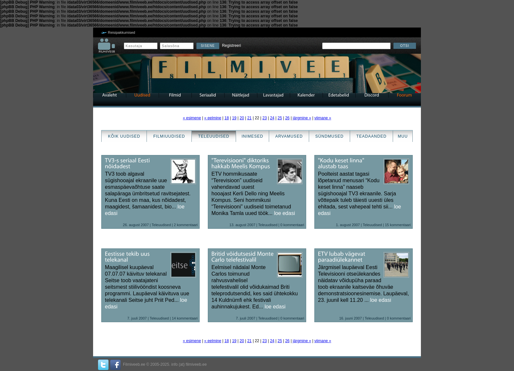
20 (242, 118)
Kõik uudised (124, 136)
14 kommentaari (185, 318)
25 (280, 118)
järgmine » (302, 118)
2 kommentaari (186, 225)
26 (287, 118)
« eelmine (212, 118)
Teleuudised (213, 136)
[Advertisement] (19, 185)
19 (234, 118)
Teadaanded (371, 136)
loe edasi (284, 213)
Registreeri (231, 45)
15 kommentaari (398, 225)
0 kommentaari (292, 225)
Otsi (404, 46)
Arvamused (289, 136)
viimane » (322, 118)
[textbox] (356, 46)
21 (249, 118)
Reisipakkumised (121, 32)
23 (264, 118)
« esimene (192, 118)
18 (227, 118)
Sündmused (329, 136)
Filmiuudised (169, 136)
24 (272, 118)
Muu (402, 136)
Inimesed (252, 136)
